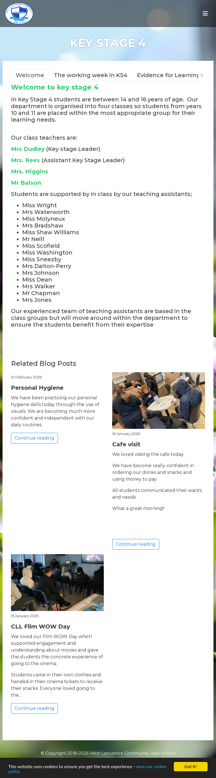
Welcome (30, 75)
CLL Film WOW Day (40, 626)
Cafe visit (126, 444)
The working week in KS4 (90, 75)
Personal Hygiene (37, 387)
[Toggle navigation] (205, 13)
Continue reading (34, 438)
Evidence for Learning (169, 75)
